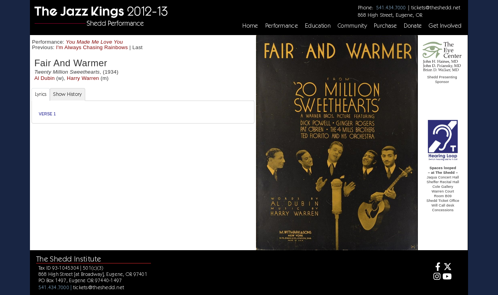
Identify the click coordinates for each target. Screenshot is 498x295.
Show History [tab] (67, 94)
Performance (281, 26)
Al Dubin (44, 78)
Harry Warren (83, 78)
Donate (413, 26)
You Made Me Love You (94, 42)
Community (352, 26)
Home (250, 26)
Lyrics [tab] (41, 94)
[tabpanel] (143, 112)
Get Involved (445, 26)
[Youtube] (447, 277)
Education (318, 26)
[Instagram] (435, 277)
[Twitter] (447, 267)
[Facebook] (435, 267)
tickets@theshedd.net (435, 7)
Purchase (385, 26)
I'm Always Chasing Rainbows (92, 47)
